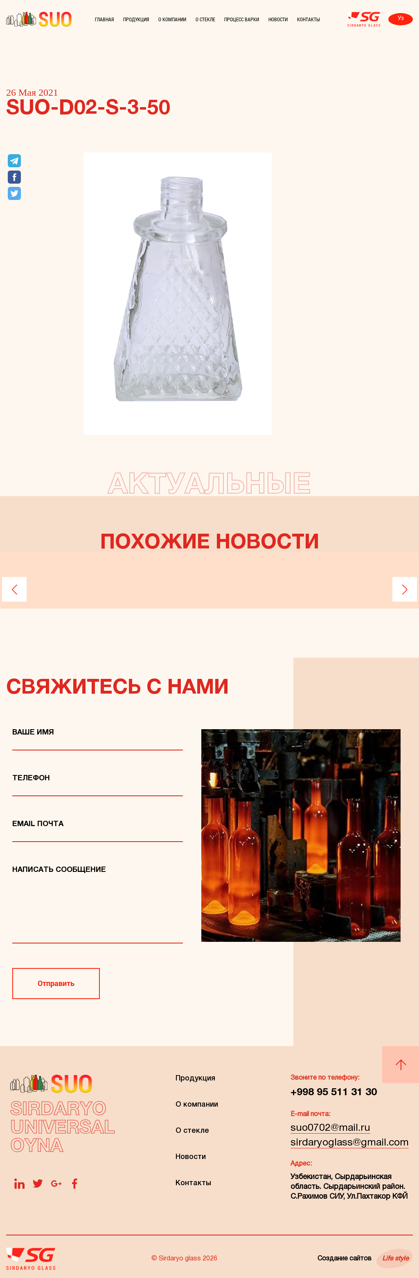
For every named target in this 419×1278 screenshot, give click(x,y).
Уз (401, 18)
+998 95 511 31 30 (334, 1092)
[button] (14, 589)
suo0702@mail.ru (330, 1128)
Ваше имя (33, 732)
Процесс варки (241, 19)
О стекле (205, 19)
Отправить (56, 983)
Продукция (136, 19)
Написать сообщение (59, 870)
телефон (31, 778)
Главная (104, 19)
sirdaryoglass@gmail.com (350, 1143)
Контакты (308, 19)
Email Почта (37, 824)
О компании (172, 19)
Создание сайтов (363, 1259)
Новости (278, 19)
